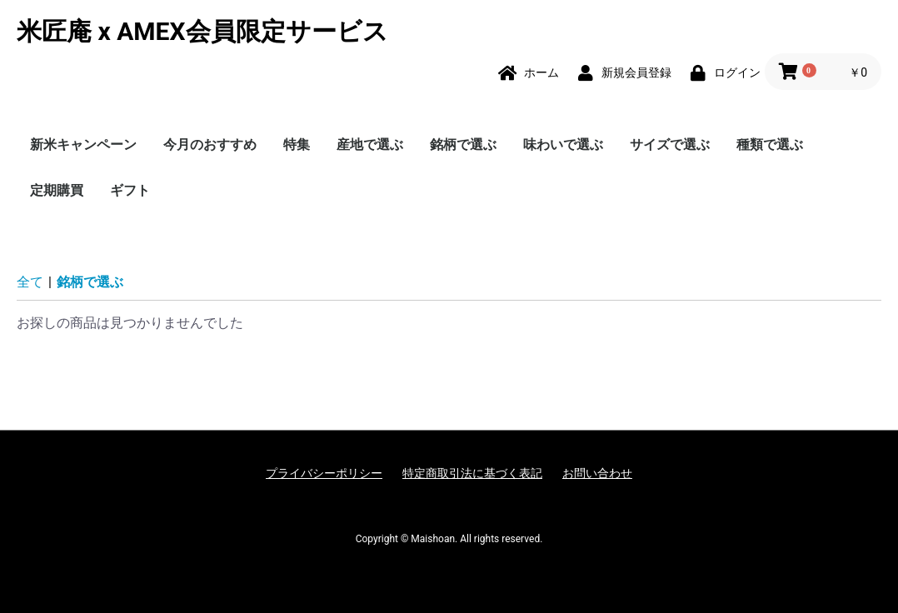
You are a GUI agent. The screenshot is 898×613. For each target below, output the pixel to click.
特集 (296, 144)
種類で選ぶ (769, 144)
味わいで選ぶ (563, 144)
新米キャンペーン (83, 144)
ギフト (130, 190)
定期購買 (56, 190)
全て (30, 282)
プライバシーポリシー (324, 473)
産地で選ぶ (370, 144)
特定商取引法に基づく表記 (472, 473)
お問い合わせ (597, 473)
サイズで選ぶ (670, 144)
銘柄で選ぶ (463, 144)
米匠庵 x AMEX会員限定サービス (202, 31)
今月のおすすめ (210, 144)
